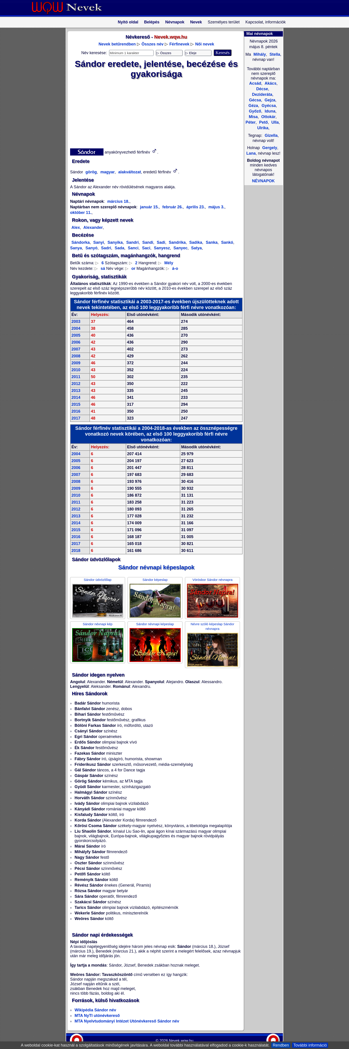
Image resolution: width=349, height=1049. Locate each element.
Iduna (269, 111)
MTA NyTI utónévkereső (97, 1015)
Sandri (132, 242)
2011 (75, 377)
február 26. (172, 207)
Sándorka (80, 242)
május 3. (215, 207)
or (133, 268)
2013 (75, 390)
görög (90, 172)
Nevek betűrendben (117, 44)
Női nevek (204, 44)
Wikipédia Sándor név (95, 1010)
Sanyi (98, 242)
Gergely (269, 147)
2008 (75, 356)
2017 (75, 418)
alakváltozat (129, 172)
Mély (168, 263)
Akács (270, 83)
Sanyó (90, 248)
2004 (75, 328)
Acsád (255, 83)
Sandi (147, 242)
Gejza (269, 100)
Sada (119, 248)
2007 (75, 349)
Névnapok (174, 22)
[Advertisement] (153, 112)
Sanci (132, 248)
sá (103, 268)
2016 (75, 411)
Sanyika (114, 242)
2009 (75, 363)
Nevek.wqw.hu (181, 1041)
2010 (75, 370)
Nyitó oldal (128, 22)
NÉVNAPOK (263, 181)
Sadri (105, 248)
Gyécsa (268, 105)
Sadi (160, 242)
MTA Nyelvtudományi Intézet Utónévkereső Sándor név (127, 1021)
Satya (196, 248)
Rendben (281, 1045)
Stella (274, 54)
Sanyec (179, 248)
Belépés (151, 22)
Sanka (211, 242)
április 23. (195, 207)
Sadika (195, 242)
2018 (75, 550)
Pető (263, 122)
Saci (145, 248)
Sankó (226, 242)
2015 (75, 404)
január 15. (149, 207)
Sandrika (177, 242)
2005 (75, 335)
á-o (175, 268)
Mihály (259, 54)
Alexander (92, 227)
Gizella (271, 135)
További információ (310, 1045)
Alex (75, 227)
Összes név (153, 44)
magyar (107, 172)
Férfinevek (179, 44)
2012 (75, 383)
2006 (75, 342)
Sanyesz (161, 248)
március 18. (118, 201)
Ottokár (268, 117)
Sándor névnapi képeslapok (156, 567)
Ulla (274, 122)
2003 (75, 321)
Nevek (196, 22)
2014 (75, 397)
